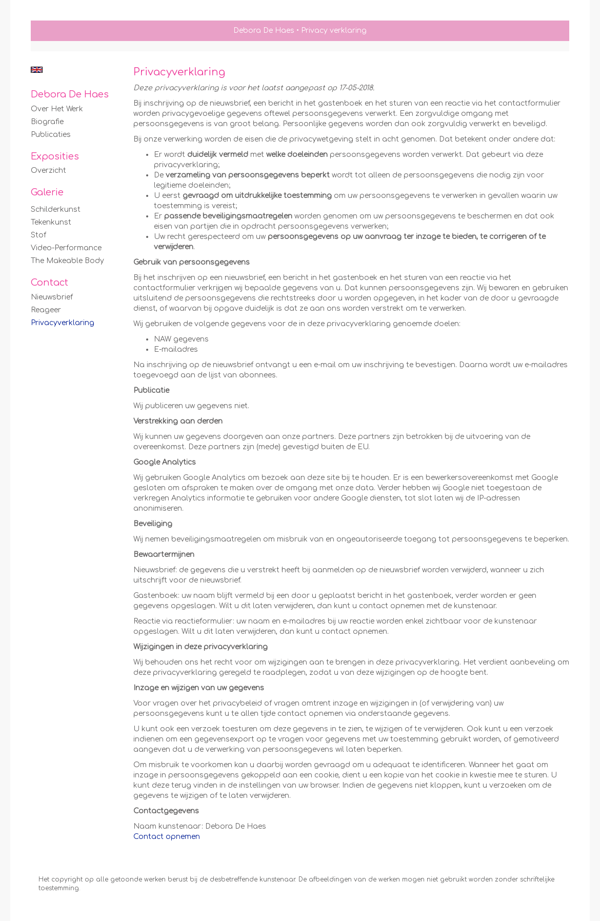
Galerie (47, 192)
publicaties (51, 134)
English (37, 70)
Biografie (47, 122)
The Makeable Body (67, 261)
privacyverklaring (62, 323)
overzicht (48, 170)
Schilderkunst (56, 209)
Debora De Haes (263, 30)
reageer (46, 310)
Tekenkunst (51, 222)
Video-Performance (66, 248)
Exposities (55, 156)
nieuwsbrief (52, 297)
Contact (49, 282)
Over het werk (57, 109)
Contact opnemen (166, 836)
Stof (38, 235)
